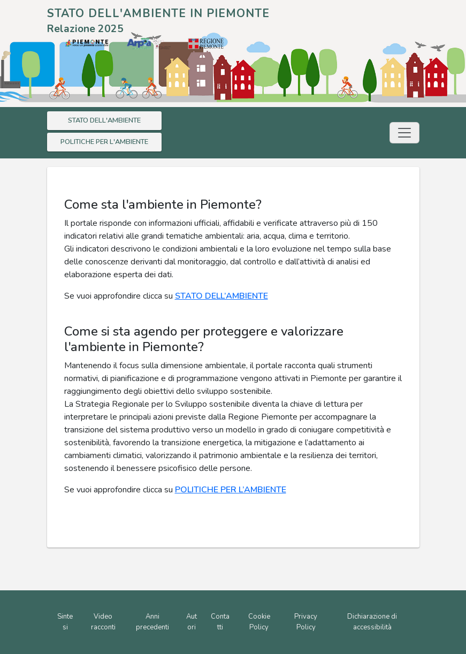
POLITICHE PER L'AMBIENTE (104, 142)
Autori (191, 622)
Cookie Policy (259, 622)
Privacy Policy (305, 622)
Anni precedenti (152, 622)
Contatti (220, 622)
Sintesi (65, 622)
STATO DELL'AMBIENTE (104, 120)
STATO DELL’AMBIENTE (221, 296)
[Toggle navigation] (404, 132)
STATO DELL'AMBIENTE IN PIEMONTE (158, 13)
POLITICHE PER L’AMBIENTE (230, 490)
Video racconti (103, 622)
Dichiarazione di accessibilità (372, 622)
